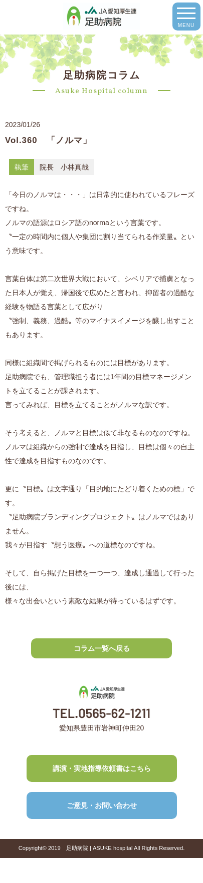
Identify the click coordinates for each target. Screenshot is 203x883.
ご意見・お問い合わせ (102, 805)
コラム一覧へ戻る (102, 648)
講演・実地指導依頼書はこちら (102, 768)
